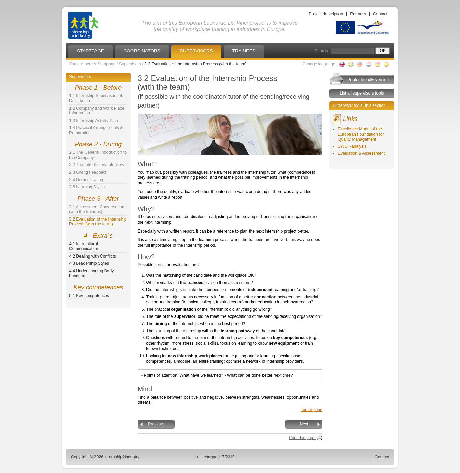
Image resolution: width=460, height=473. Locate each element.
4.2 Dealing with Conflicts (92, 256)
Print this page (302, 437)
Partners (358, 14)
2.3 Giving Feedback (88, 172)
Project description (326, 14)
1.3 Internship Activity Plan (93, 120)
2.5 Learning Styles (87, 187)
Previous (156, 424)
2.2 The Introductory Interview (96, 164)
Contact (380, 14)
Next (304, 424)
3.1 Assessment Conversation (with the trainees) (96, 209)
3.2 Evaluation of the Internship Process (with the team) (195, 64)
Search (321, 51)
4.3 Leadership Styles (89, 263)
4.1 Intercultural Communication (83, 246)
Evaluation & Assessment (361, 153)
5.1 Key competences (89, 295)
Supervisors (130, 64)
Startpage (107, 64)
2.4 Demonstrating (86, 179)
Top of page (311, 409)
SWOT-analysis (352, 146)
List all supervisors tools (362, 93)
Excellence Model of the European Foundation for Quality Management (361, 134)
